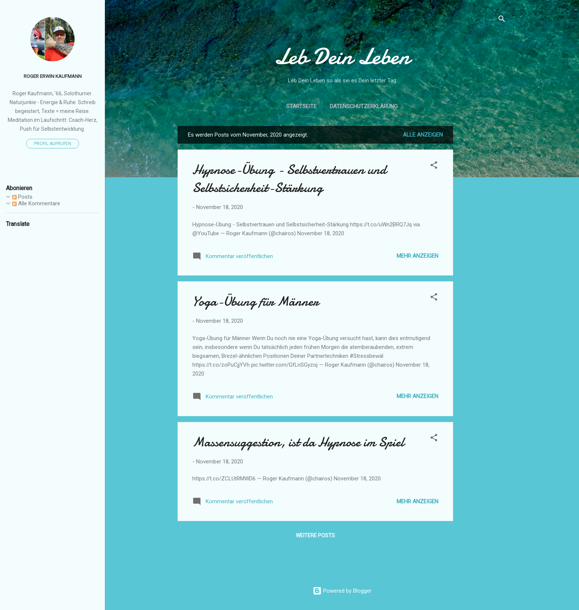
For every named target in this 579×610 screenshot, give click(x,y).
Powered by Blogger (342, 590)
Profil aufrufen (52, 143)
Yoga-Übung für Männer (255, 301)
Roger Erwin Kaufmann (53, 76)
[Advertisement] (482, 236)
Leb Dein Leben (342, 56)
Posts (22, 196)
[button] (433, 166)
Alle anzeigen (423, 134)
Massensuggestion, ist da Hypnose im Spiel (298, 442)
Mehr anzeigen (417, 256)
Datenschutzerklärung (364, 106)
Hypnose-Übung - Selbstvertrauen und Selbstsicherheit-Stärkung (289, 179)
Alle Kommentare (36, 203)
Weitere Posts (315, 535)
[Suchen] (501, 20)
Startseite (301, 106)
